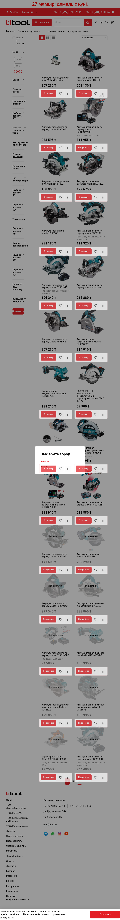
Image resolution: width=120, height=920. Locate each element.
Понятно (104, 914)
